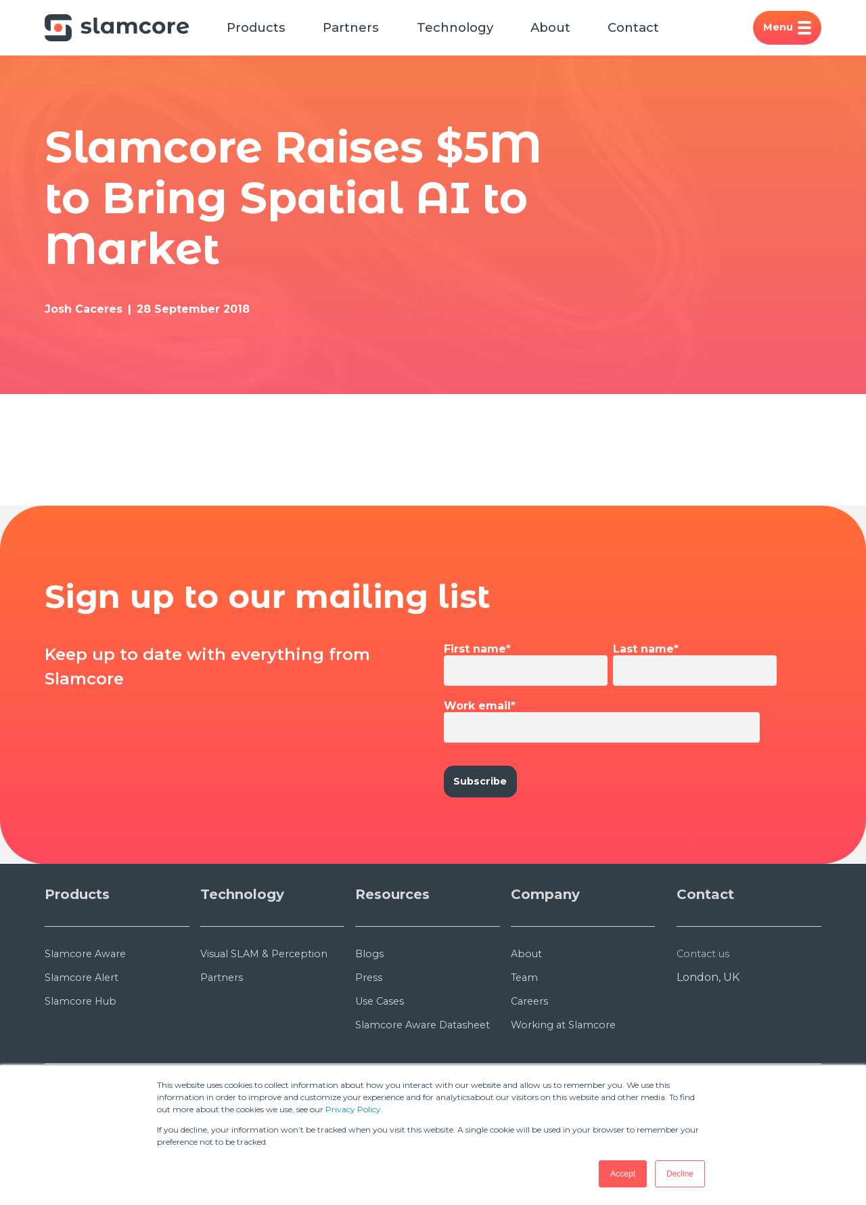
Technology (477, 30)
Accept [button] (622, 1174)
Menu (785, 30)
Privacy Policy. (354, 1109)
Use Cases (381, 1059)
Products (262, 30)
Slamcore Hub (84, 1059)
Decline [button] (679, 1174)
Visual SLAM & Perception (269, 1012)
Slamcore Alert (85, 1036)
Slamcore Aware (89, 1012)
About (581, 30)
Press (369, 1036)
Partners (365, 30)
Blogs (370, 1012)
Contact (672, 30)
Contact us (706, 1012)
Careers (531, 1059)
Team (526, 1036)
